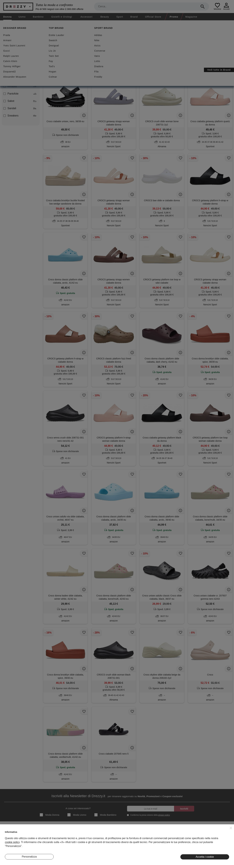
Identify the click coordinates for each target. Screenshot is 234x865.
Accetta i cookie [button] (205, 856)
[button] (231, 827)
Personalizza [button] (29, 856)
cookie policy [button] (12, 842)
